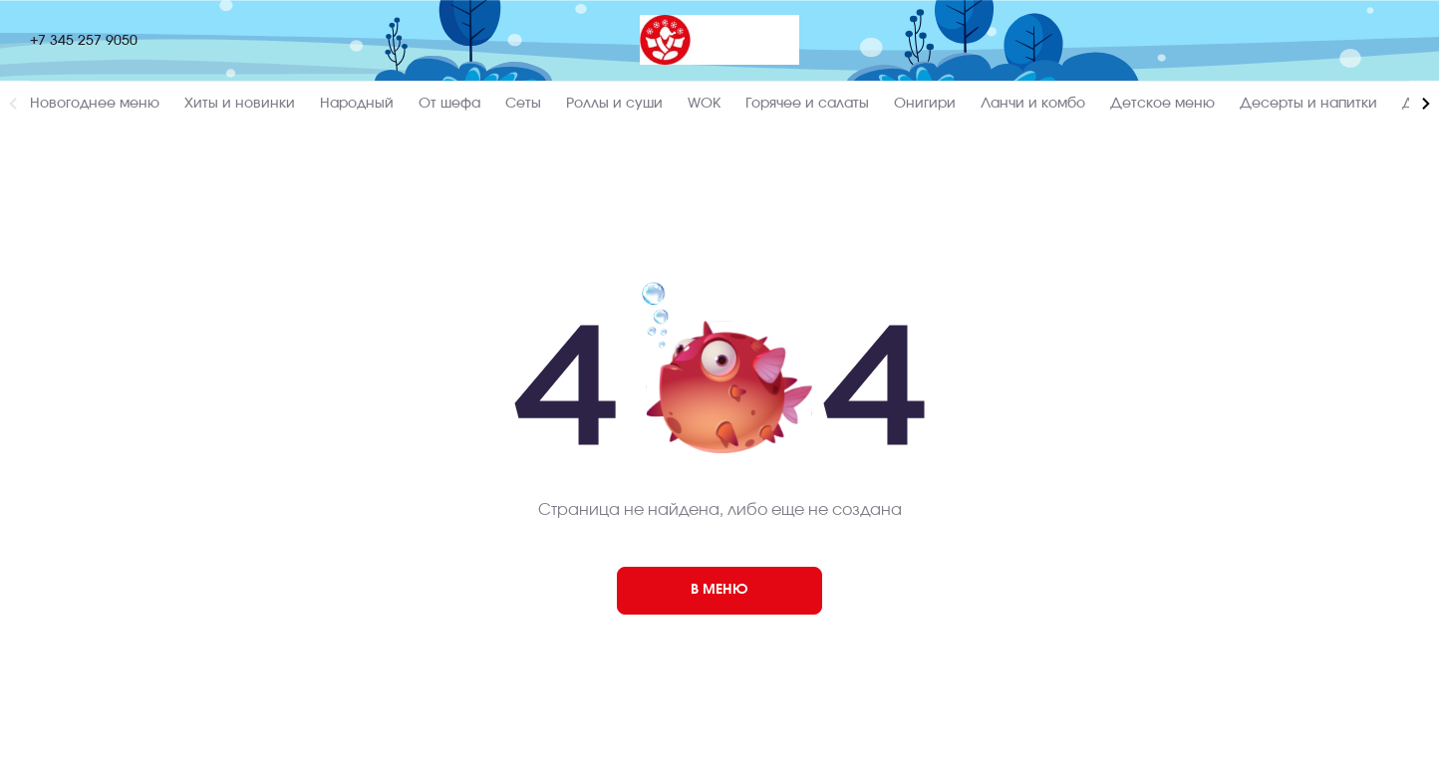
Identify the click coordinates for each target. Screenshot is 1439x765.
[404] (719, 591)
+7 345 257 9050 (84, 41)
